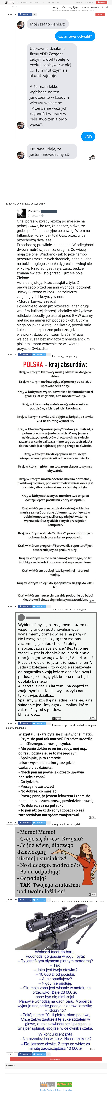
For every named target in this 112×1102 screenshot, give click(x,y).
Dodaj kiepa (102, 2)
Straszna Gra (67, 1090)
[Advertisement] (56, 181)
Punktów (55, 10)
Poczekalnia (34, 2)
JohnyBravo (73, 10)
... (48, 354)
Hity (43, 2)
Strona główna (22, 2)
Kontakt (43, 1090)
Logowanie (78, 2)
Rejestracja (89, 2)
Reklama (58, 1090)
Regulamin (50, 1090)
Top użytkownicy (53, 2)
